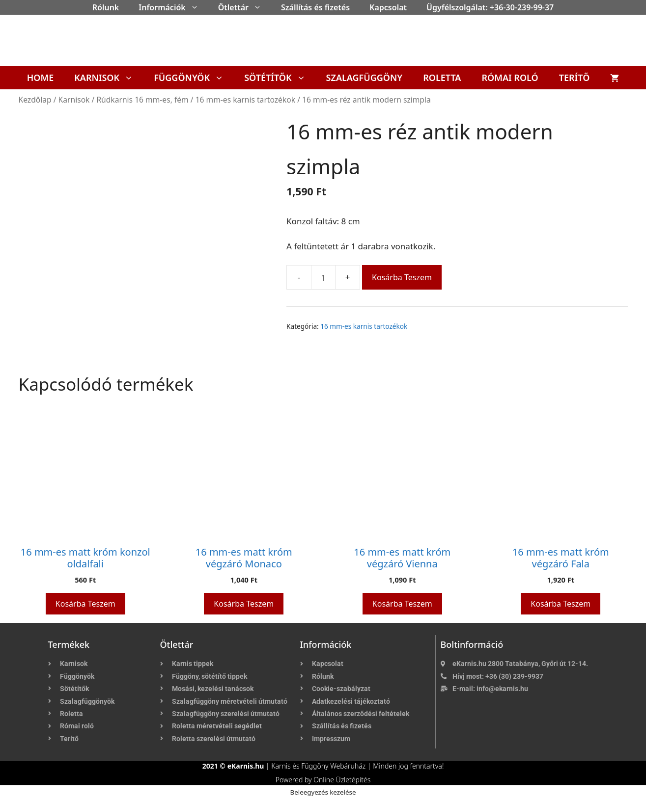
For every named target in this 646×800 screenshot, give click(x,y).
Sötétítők (279, 77)
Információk (173, 7)
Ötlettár (244, 7)
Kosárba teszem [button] (85, 603)
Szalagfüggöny (364, 77)
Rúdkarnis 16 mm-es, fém (142, 99)
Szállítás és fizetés (315, 7)
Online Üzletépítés (341, 779)
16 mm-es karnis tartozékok (245, 99)
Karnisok (108, 77)
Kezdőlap (35, 99)
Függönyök (194, 77)
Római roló (509, 77)
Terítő (574, 77)
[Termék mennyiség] (323, 277)
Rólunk (105, 7)
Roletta (442, 77)
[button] (197, 7)
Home (40, 77)
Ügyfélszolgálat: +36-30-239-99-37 (490, 7)
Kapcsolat (388, 7)
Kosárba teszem (402, 277)
